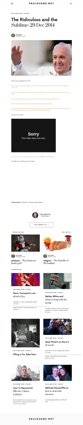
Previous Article (18, 232)
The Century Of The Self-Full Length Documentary (25, 156)
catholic (24, 202)
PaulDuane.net (41, 3)
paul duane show (17, 13)
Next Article (66, 232)
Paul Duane (19, 34)
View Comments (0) (40, 224)
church (30, 202)
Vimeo (52, 156)
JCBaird (46, 156)
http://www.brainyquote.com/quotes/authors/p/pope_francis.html (31, 103)
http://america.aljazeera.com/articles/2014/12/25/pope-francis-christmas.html (35, 99)
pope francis (38, 202)
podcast (27, 13)
